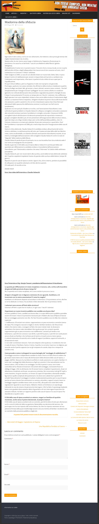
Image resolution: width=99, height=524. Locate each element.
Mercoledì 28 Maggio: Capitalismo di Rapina (22, 422)
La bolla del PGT (88, 214)
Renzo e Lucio (82, 423)
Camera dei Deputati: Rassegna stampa (82, 406)
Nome (7, 464)
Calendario (76, 13)
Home (7, 13)
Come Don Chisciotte (82, 414)
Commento (8, 439)
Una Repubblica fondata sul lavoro (53, 426)
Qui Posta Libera (35, 13)
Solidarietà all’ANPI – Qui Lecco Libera (81, 233)
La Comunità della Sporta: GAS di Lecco (82, 417)
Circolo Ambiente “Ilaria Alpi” (82, 412)
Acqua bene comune (82, 401)
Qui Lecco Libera (10, 17)
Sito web (7, 485)
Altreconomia (82, 404)
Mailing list (66, 13)
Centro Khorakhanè (82, 409)
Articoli (14, 13)
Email (6, 474)
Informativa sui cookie (10, 507)
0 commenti (19, 25)
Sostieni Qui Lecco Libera (51, 13)
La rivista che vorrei (82, 420)
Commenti (82, 436)
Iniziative (23, 13)
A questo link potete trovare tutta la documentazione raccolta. (36, 415)
